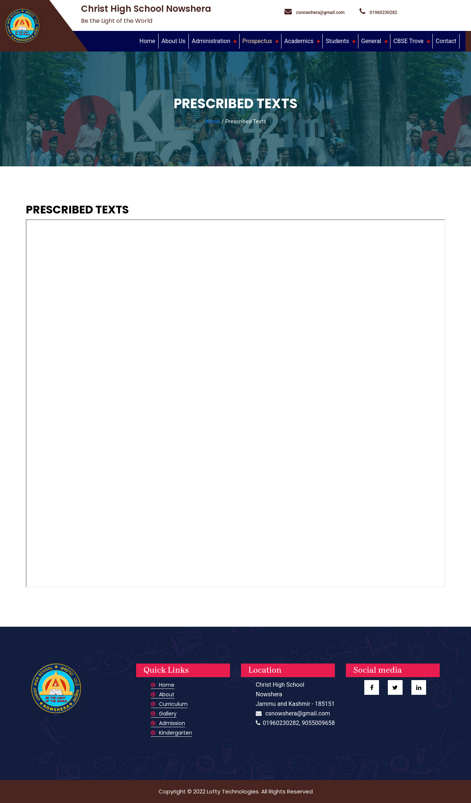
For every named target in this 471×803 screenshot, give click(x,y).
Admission (168, 723)
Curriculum (169, 704)
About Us (173, 41)
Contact (446, 41)
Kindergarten (171, 732)
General (372, 41)
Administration (211, 41)
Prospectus (258, 41)
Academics (299, 41)
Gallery (164, 713)
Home (148, 40)
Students (338, 41)
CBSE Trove (409, 41)
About (162, 694)
